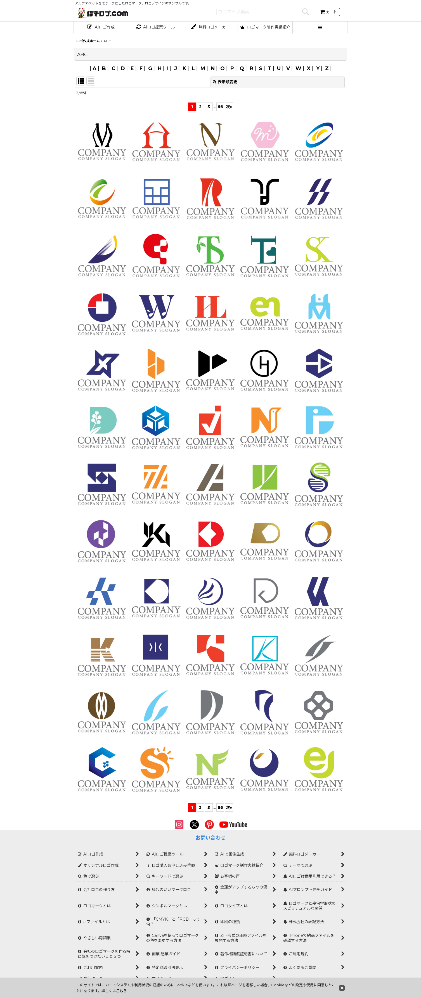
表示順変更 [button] (225, 81)
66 (220, 106)
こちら (121, 991)
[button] (320, 28)
